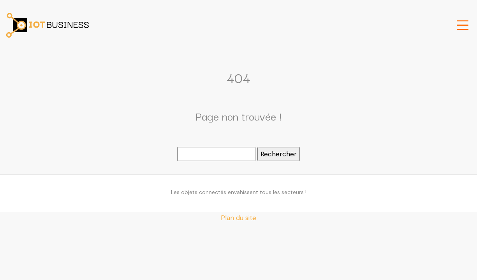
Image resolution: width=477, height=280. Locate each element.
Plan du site (238, 218)
